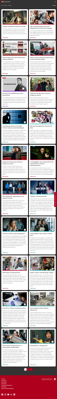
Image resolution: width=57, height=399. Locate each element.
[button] (55, 1)
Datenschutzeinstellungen (7, 388)
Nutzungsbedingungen (6, 385)
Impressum (4, 380)
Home (2, 5)
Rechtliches (4, 382)
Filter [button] (53, 5)
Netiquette (3, 383)
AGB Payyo (3, 386)
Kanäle (6, 5)
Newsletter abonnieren (49, 379)
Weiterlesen (5, 37)
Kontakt (3, 379)
